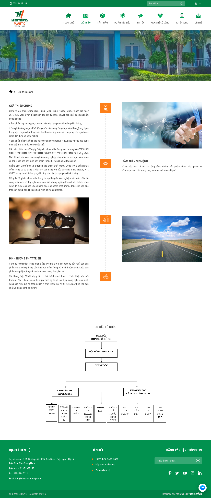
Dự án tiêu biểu (122, 22)
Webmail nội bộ (103, 470)
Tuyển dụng (182, 22)
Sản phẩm (102, 22)
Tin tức (141, 22)
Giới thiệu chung (25, 91)
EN (200, 3)
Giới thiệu (86, 22)
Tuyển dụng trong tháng (107, 458)
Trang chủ (68, 22)
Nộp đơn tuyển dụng (105, 464)
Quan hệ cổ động (160, 22)
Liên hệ (198, 22)
